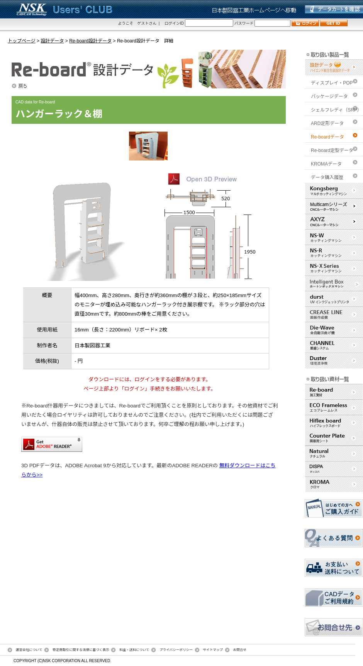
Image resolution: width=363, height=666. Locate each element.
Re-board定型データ (332, 150)
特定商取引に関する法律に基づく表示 (81, 650)
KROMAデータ (326, 164)
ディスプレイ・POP (332, 83)
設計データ (52, 41)
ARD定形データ (327, 123)
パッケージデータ (329, 96)
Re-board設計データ (90, 41)
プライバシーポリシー (176, 650)
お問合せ (240, 650)
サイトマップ (213, 650)
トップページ (22, 41)
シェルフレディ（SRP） (336, 110)
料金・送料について (134, 650)
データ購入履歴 (327, 177)
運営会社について (29, 650)
